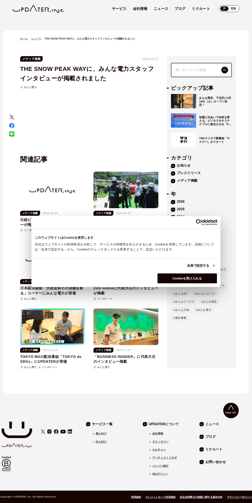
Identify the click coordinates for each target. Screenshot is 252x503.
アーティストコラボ (164, 457)
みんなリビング (205, 293)
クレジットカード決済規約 (160, 497)
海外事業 (180, 317)
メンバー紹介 (160, 465)
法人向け (101, 441)
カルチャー (159, 449)
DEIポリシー (160, 473)
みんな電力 (30, 87)
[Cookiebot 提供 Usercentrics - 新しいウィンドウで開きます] (199, 222)
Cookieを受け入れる (187, 278)
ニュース (36, 38)
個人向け (101, 433)
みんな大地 (182, 309)
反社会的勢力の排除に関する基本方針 (201, 497)
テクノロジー (160, 441)
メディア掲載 (31, 59)
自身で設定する (198, 265)
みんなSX (181, 293)
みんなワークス (184, 301)
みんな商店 (210, 301)
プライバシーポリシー (239, 497)
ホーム (24, 38)
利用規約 (136, 497)
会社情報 (157, 433)
